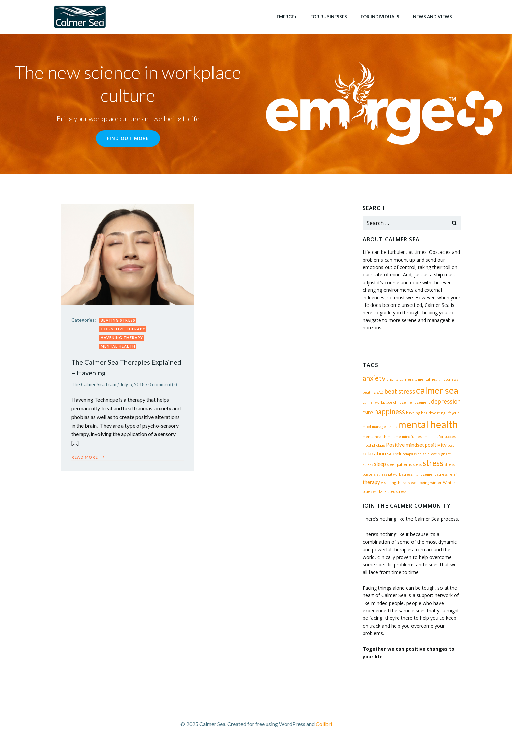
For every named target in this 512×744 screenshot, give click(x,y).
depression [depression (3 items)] (446, 401)
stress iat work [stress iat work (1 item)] (389, 474)
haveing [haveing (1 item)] (413, 412)
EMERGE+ (287, 16)
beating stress (118, 320)
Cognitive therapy (123, 329)
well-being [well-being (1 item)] (420, 482)
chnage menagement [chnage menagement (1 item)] (411, 402)
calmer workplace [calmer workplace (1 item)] (377, 402)
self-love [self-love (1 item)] (430, 454)
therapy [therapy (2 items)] (371, 482)
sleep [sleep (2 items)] (380, 464)
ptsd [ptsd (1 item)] (451, 445)
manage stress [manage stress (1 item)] (384, 426)
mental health (118, 346)
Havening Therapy (122, 337)
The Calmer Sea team (93, 384)
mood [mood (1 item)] (367, 445)
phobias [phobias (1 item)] (378, 445)
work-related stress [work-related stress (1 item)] (389, 491)
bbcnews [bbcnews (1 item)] (450, 379)
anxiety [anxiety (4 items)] (374, 378)
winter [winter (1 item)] (436, 482)
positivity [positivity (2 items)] (436, 445)
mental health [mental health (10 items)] (428, 424)
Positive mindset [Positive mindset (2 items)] (405, 445)
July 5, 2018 (132, 384)
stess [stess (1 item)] (417, 464)
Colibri (324, 724)
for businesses (328, 16)
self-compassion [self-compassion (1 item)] (408, 454)
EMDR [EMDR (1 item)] (368, 412)
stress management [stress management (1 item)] (419, 474)
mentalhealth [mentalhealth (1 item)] (374, 436)
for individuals (380, 16)
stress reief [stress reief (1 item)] (447, 474)
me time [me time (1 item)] (394, 436)
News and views (432, 16)
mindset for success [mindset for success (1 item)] (440, 436)
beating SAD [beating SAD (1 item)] (373, 392)
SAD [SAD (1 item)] (390, 454)
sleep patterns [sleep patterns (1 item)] (399, 464)
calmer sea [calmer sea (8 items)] (437, 390)
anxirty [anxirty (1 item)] (392, 379)
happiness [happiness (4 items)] (389, 411)
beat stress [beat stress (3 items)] (400, 391)
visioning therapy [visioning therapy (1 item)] (395, 482)
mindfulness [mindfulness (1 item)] (412, 436)
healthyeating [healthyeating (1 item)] (433, 412)
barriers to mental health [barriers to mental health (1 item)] (420, 379)
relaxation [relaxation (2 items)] (374, 453)
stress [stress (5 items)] (433, 463)
